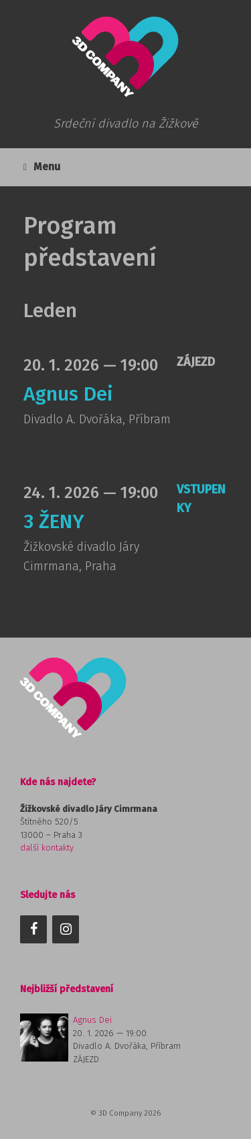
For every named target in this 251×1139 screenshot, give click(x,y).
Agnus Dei (68, 394)
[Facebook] (33, 929)
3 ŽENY (53, 521)
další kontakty (47, 848)
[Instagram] (65, 929)
